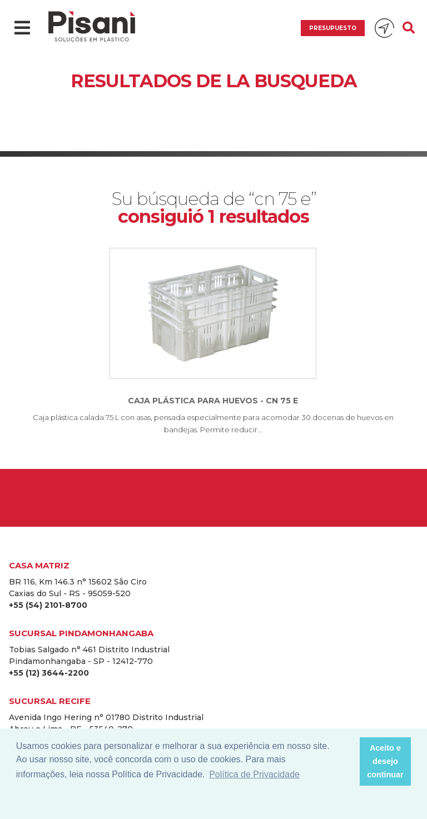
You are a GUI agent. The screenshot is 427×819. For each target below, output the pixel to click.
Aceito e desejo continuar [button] (385, 761)
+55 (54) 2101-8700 (48, 605)
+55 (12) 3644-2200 (49, 673)
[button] (347, 761)
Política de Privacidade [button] (254, 774)
